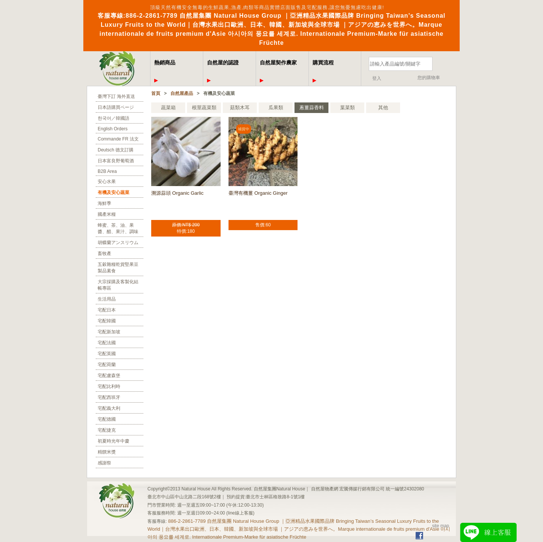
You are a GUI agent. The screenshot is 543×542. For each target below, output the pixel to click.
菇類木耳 (240, 107)
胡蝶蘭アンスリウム (118, 242)
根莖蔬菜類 (204, 107)
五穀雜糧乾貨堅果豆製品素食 (118, 267)
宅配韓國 (107, 321)
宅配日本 (107, 310)
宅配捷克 (107, 430)
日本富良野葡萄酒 (116, 160)
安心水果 (107, 181)
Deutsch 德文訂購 (115, 150)
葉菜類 (347, 107)
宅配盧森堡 (109, 375)
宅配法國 (107, 342)
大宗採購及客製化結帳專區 (118, 285)
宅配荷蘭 (107, 364)
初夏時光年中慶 (113, 441)
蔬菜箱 (168, 107)
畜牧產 (104, 253)
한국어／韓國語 (113, 118)
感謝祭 (104, 463)
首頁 (155, 93)
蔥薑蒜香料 (311, 107)
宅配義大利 (109, 408)
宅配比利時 (109, 386)
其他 (383, 107)
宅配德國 (107, 419)
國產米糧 (107, 214)
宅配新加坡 (109, 331)
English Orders (112, 128)
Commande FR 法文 (118, 139)
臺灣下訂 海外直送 (116, 96)
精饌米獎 (107, 452)
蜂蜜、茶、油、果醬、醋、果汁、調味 (118, 228)
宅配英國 (107, 353)
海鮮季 (104, 203)
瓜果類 (275, 107)
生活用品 (107, 299)
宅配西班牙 (109, 397)
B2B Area (107, 171)
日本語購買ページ (116, 107)
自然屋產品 (181, 93)
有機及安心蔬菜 (113, 192)
